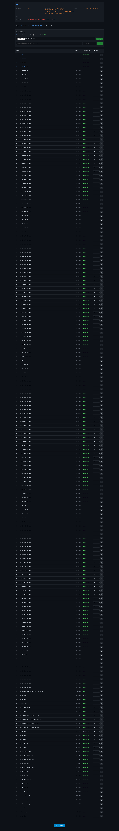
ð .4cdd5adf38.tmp (23, 268)
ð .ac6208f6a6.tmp (23, 498)
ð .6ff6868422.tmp (23, 353)
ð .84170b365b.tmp (23, 397)
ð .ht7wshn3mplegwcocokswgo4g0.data (29, 691)
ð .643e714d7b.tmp (23, 312)
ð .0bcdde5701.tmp (23, 95)
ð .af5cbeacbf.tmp (23, 514)
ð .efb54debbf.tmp (23, 651)
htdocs (49, 26)
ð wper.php (21, 808)
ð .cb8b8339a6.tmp (23, 578)
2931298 (39, 26)
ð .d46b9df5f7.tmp (23, 594)
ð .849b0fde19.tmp (23, 401)
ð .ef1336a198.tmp (23, 643)
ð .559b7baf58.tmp (23, 296)
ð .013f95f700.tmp (23, 71)
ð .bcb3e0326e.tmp (23, 554)
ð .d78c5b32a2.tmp (23, 602)
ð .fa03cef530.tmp (23, 667)
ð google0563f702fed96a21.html (27, 727)
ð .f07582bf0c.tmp (23, 655)
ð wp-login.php (22, 788)
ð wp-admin (21, 59)
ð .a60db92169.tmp (23, 481)
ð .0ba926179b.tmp (23, 91)
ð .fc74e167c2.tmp (23, 675)
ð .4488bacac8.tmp (23, 248)
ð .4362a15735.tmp (23, 244)
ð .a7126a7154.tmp (23, 485)
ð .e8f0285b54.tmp (23, 626)
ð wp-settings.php (23, 796)
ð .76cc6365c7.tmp (23, 365)
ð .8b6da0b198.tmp (23, 425)
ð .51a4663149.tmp (23, 288)
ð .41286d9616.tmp (23, 240)
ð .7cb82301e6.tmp (23, 373)
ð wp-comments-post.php (25, 759)
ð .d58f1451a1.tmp (23, 598)
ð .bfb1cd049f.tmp (23, 562)
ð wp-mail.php (22, 792)
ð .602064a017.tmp (23, 308)
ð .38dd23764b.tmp (23, 208)
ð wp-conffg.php (22, 763)
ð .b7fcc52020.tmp (23, 542)
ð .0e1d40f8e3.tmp (23, 111)
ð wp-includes (22, 67)
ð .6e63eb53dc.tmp (23, 340)
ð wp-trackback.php (24, 804)
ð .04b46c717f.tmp (23, 79)
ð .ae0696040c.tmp (23, 506)
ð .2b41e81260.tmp (23, 187)
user (44, 26)
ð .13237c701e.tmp (23, 123)
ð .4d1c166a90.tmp (23, 272)
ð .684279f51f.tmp (23, 324)
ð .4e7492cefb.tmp (23, 276)
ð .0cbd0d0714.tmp (23, 103)
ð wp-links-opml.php (24, 780)
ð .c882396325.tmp (23, 570)
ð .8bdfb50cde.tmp (23, 429)
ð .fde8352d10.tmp (23, 687)
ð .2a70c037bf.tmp (23, 183)
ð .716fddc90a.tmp (23, 357)
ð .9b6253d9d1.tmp (23, 457)
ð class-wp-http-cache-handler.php (29, 719)
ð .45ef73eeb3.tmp (23, 252)
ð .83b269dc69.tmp (23, 393)
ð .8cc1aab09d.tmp (23, 433)
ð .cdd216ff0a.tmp (23, 582)
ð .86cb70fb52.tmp (23, 413)
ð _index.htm (21, 703)
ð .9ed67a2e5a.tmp (23, 465)
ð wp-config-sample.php (25, 767)
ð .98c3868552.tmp (23, 449)
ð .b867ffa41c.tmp (23, 546)
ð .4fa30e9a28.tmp (23, 284)
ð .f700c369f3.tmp (23, 663)
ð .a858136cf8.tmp (23, 490)
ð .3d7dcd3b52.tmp (23, 220)
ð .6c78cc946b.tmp (23, 336)
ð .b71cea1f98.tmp (23, 534)
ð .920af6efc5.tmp (23, 441)
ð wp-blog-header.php (24, 755)
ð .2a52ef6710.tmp (23, 179)
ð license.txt (22, 743)
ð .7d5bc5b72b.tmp (23, 381)
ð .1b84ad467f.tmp (23, 147)
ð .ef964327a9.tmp (23, 647)
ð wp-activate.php (23, 751)
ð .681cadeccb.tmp (23, 320)
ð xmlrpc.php (21, 812)
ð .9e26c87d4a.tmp (23, 461)
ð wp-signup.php (22, 800)
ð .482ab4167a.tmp (23, 256)
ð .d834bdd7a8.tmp (23, 606)
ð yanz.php (21, 816)
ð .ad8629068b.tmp (23, 502)
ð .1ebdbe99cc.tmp (23, 151)
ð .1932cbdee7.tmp (23, 139)
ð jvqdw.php (21, 739)
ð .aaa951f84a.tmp (23, 494)
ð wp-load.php (22, 784)
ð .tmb (19, 54)
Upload (99, 39)
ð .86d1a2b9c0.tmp (23, 417)
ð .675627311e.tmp (23, 316)
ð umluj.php (21, 747)
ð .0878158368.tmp (23, 83)
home (23, 26)
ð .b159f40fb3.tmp (23, 526)
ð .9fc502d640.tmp (23, 469)
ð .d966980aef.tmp (23, 610)
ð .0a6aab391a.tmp (23, 87)
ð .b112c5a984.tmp (23, 522)
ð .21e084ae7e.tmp (23, 155)
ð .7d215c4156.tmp (23, 377)
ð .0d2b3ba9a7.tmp (23, 107)
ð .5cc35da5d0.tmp (23, 304)
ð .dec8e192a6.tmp (23, 618)
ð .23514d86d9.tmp (23, 159)
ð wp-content (21, 63)
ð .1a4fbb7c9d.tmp (23, 143)
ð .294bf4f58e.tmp (23, 175)
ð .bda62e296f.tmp (23, 558)
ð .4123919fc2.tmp (23, 236)
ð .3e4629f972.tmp (23, 228)
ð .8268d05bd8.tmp (23, 389)
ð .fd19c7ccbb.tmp (23, 683)
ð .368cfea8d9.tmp (23, 204)
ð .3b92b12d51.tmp (23, 216)
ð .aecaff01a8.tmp (23, 510)
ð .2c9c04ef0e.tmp (23, 191)
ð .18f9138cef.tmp (23, 135)
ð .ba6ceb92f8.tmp (23, 550)
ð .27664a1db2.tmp (23, 167)
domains (27, 26)
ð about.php (21, 711)
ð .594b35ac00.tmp (23, 300)
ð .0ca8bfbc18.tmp (23, 99)
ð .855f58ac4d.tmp (23, 405)
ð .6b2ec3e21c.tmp (23, 332)
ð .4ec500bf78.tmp (23, 280)
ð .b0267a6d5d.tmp (23, 518)
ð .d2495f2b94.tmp (23, 590)
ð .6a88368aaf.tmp (23, 328)
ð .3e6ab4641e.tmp (23, 232)
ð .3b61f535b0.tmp (23, 212)
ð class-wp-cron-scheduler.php (27, 715)
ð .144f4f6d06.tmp (23, 127)
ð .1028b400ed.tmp (23, 119)
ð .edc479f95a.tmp (23, 635)
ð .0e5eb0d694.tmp (23, 115)
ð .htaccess (21, 695)
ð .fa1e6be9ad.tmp (23, 671)
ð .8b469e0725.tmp (23, 421)
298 (36, 26)
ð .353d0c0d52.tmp (23, 199)
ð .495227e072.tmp (23, 260)
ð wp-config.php (22, 771)
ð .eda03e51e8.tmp (23, 630)
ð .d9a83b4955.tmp (23, 614)
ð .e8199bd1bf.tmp (23, 622)
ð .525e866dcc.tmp (23, 292)
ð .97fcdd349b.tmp (23, 445)
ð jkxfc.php (21, 735)
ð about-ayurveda (23, 707)
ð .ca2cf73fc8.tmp (23, 574)
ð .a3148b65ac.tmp (23, 477)
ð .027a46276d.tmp (23, 75)
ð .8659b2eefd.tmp (23, 409)
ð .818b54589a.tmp (23, 385)
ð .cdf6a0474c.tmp (23, 586)
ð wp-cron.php (22, 775)
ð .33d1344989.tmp (23, 195)
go (101, 55)
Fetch (100, 43)
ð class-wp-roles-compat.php (27, 723)
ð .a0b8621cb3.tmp (23, 473)
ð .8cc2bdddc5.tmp (23, 437)
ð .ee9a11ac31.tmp (23, 639)
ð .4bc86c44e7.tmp (23, 264)
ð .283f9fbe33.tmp (23, 171)
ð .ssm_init (21, 699)
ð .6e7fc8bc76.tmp (23, 345)
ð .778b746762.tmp (23, 369)
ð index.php (21, 731)
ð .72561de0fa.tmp (23, 361)
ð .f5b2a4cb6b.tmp (23, 659)
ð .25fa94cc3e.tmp (23, 163)
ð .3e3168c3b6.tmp (23, 224)
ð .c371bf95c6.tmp (23, 566)
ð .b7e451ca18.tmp (23, 538)
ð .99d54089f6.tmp (23, 453)
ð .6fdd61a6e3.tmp (23, 349)
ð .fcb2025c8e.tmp (23, 679)
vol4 (32, 26)
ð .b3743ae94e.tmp (23, 530)
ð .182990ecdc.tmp (23, 131)
